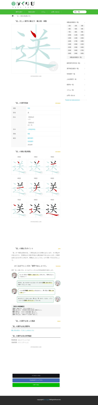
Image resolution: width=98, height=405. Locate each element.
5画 (76, 29)
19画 (69, 44)
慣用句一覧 (70, 84)
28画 (69, 53)
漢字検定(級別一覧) (73, 68)
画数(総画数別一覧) (76, 57)
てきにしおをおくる (27, 330)
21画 (82, 44)
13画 (69, 38)
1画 (69, 26)
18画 (82, 41)
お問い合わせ (71, 95)
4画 (69, 29)
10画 (69, 35)
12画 (82, 35)
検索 (85, 12)
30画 (82, 53)
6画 (82, 29)
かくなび (46, 399)
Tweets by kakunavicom (72, 100)
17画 (75, 41)
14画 (75, 38)
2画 (76, 26)
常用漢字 (30, 141)
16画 (69, 41)
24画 (82, 47)
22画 (69, 47)
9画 (29, 108)
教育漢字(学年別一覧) (73, 63)
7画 (69, 32)
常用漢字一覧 (71, 74)
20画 (75, 44)
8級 (29, 134)
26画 (75, 50)
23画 (75, 47)
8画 (76, 32)
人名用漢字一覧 (71, 79)
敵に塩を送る (15, 330)
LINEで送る (36, 384)
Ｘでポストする (36, 375)
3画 (82, 26)
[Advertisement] (35, 87)
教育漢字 (30, 138)
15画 (82, 38)
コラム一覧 (70, 90)
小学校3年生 (31, 129)
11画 (75, 35)
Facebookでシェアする (36, 380)
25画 (69, 50)
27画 (82, 50)
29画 (75, 53)
